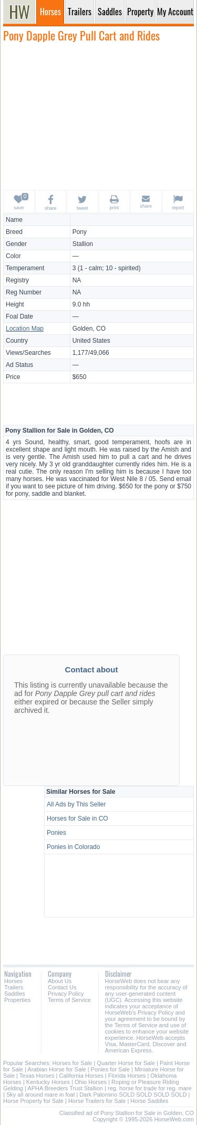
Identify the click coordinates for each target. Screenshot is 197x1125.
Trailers (13, 987)
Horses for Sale (72, 1063)
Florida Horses (127, 1075)
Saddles (14, 993)
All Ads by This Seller (76, 804)
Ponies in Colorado (73, 847)
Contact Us (62, 987)
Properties (17, 1000)
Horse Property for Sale (33, 1101)
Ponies (56, 832)
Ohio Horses (91, 1082)
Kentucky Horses (48, 1082)
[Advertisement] (99, 115)
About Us (59, 981)
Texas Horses (37, 1075)
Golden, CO (89, 328)
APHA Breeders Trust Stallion (65, 1088)
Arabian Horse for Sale (56, 1069)
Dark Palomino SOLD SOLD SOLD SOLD (132, 1094)
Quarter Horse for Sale (126, 1063)
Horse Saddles (149, 1101)
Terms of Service (69, 1000)
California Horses (81, 1075)
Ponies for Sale (110, 1069)
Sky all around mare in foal (40, 1094)
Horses (13, 981)
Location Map (25, 328)
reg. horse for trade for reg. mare (150, 1088)
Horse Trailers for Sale (97, 1101)
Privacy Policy (66, 993)
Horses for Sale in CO (77, 818)
